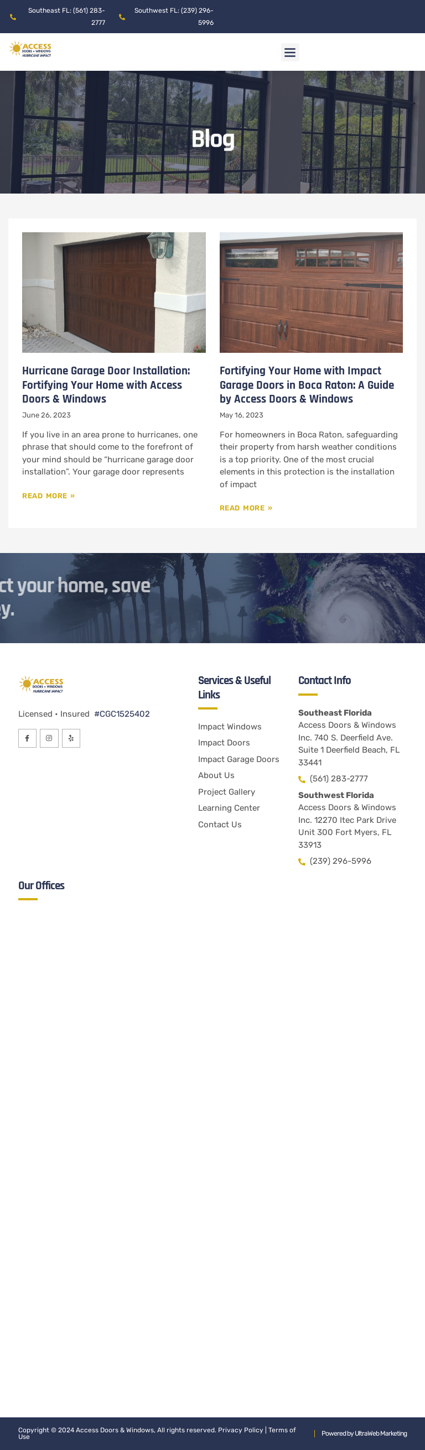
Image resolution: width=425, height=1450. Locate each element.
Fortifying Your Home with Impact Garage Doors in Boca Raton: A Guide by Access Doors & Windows (307, 384)
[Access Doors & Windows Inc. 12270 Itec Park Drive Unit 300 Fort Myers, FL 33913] (212, 1271)
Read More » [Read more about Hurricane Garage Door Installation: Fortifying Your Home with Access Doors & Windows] (48, 496)
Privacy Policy (240, 1430)
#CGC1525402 (121, 714)
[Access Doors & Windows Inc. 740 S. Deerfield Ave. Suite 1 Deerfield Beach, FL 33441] (212, 1027)
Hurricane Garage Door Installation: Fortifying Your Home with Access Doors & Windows (106, 384)
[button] (290, 52)
